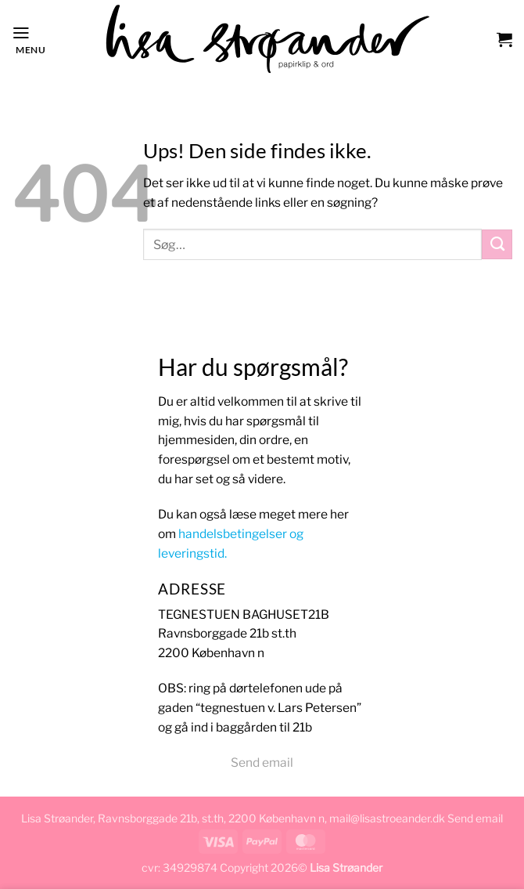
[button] (28, 38)
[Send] (497, 244)
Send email (262, 762)
